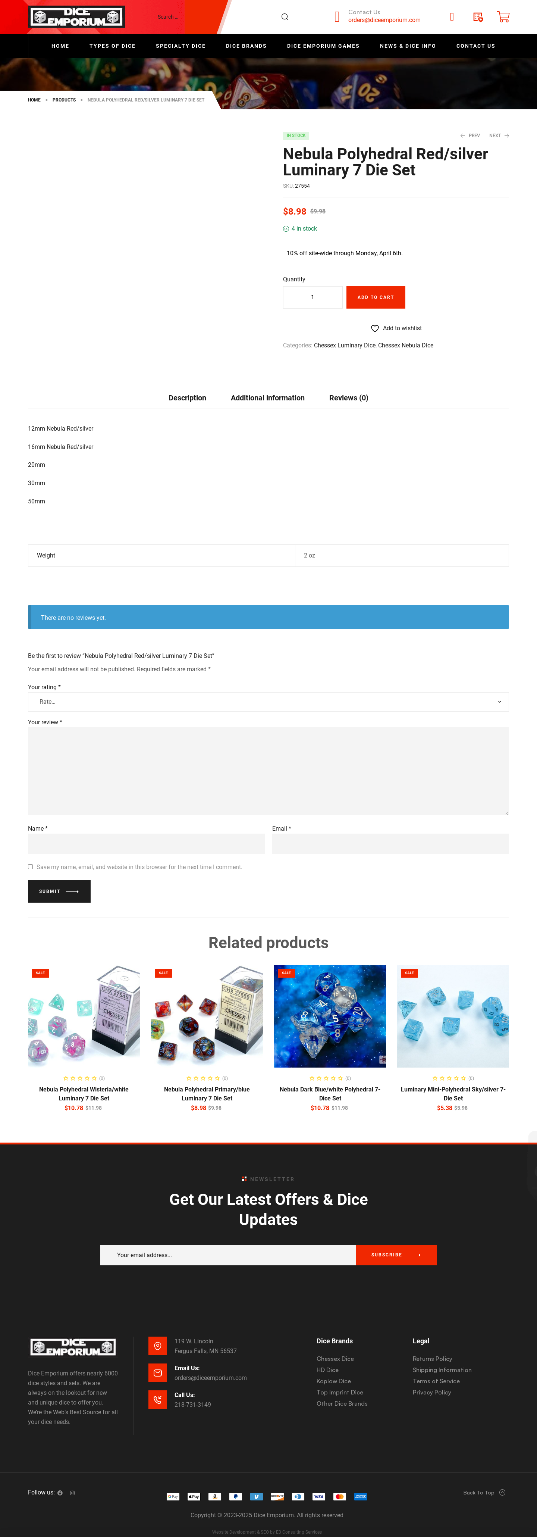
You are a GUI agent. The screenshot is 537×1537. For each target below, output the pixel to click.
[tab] (187, 384)
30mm (36, 469)
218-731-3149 (193, 1390)
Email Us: (187, 1354)
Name (38, 814)
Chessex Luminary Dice (345, 345)
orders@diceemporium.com (384, 20)
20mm (36, 450)
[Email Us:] (157, 1358)
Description (187, 383)
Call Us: (185, 1380)
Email (281, 814)
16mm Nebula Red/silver (60, 432)
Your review (45, 708)
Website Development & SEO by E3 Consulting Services (267, 1518)
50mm (36, 487)
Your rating (44, 673)
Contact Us (364, 12)
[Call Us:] (157, 1385)
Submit (49, 877)
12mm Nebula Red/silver (60, 414)
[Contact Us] (337, 16)
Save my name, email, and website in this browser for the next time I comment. (139, 852)
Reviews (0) (348, 383)
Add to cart (376, 297)
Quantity (294, 279)
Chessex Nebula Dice (405, 345)
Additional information (268, 383)
